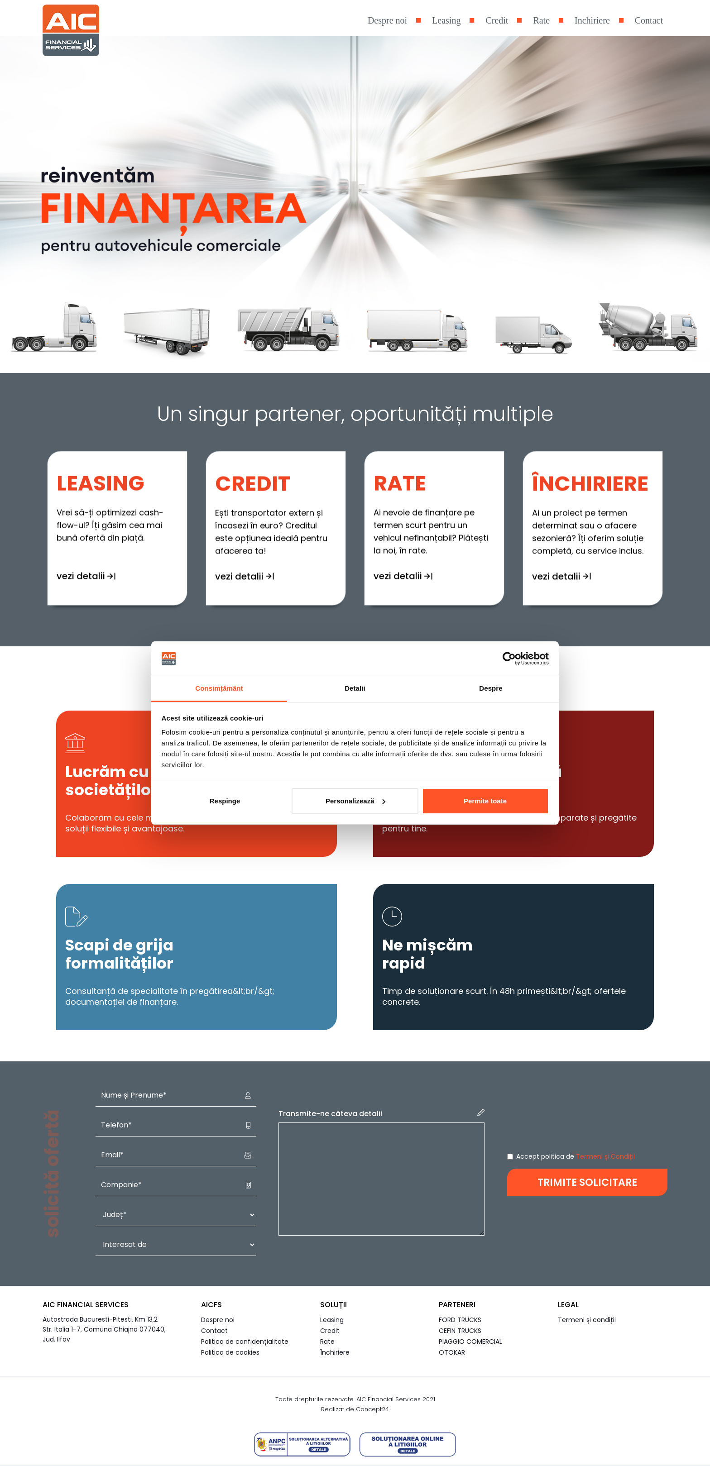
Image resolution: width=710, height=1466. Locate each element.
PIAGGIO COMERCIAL (470, 1341)
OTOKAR (452, 1352)
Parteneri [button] (457, 1305)
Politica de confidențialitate (244, 1341)
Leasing (446, 20)
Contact (649, 20)
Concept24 (372, 1409)
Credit (496, 20)
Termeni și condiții (587, 1319)
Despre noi (387, 20)
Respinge (225, 801)
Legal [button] (568, 1305)
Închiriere (335, 1352)
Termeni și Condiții (605, 1156)
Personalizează (355, 801)
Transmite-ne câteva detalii (381, 1114)
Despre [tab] (490, 688)
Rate (541, 20)
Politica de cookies (230, 1352)
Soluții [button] (333, 1305)
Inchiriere (592, 20)
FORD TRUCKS (460, 1319)
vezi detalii (244, 532)
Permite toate (485, 801)
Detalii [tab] (355, 688)
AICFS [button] (211, 1305)
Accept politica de (575, 1156)
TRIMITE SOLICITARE (587, 1182)
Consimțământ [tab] (219, 688)
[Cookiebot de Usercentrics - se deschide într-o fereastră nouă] (509, 658)
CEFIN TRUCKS (460, 1330)
